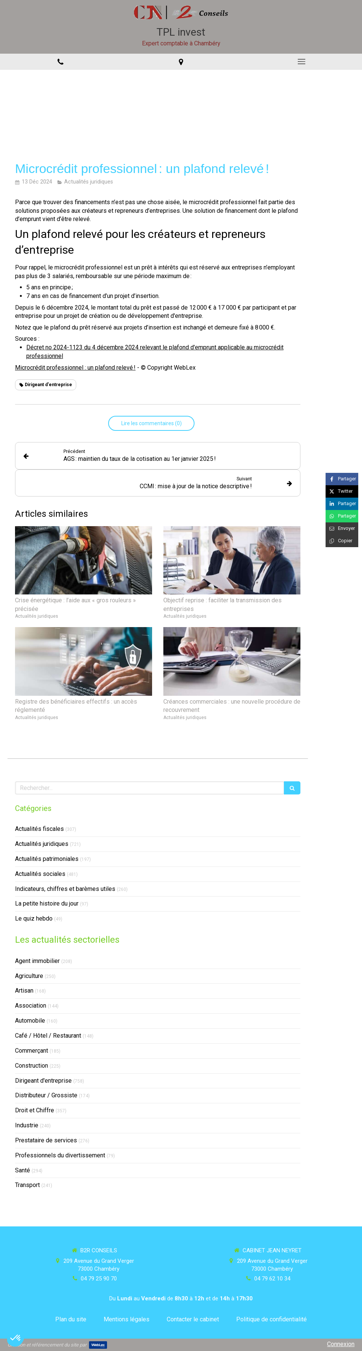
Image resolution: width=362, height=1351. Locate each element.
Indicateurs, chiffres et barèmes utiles (65, 888)
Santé (22, 1170)
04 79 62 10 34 (272, 1278)
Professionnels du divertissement (60, 1155)
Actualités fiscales (39, 828)
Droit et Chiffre (34, 1110)
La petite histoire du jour (46, 903)
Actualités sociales (40, 873)
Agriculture (29, 975)
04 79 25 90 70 (99, 1278)
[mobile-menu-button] (301, 61)
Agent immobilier (37, 960)
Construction (31, 1065)
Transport (27, 1185)
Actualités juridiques (41, 843)
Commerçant (31, 1050)
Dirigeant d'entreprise (43, 1080)
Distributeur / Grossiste (46, 1095)
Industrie (26, 1125)
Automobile (30, 1020)
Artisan (24, 990)
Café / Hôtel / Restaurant (48, 1035)
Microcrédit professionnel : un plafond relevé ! (75, 367)
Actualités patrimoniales (46, 858)
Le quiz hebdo (34, 918)
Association (30, 1005)
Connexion (340, 1344)
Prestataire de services (46, 1140)
